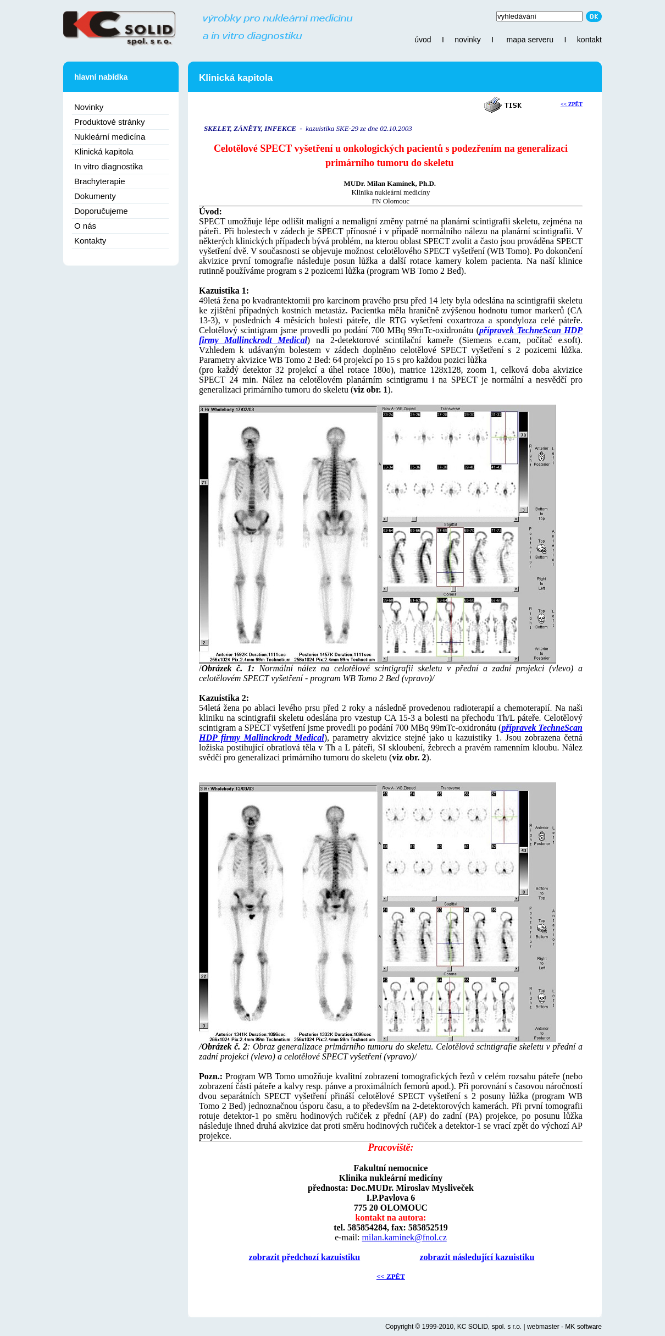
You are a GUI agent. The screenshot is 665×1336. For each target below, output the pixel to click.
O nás (85, 225)
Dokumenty (95, 196)
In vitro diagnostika (108, 166)
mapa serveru (529, 39)
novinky (467, 39)
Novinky (88, 107)
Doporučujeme (101, 211)
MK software (583, 1327)
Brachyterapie (99, 181)
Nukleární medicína (109, 136)
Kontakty (90, 240)
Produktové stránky (109, 121)
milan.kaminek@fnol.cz (404, 1237)
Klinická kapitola (104, 151)
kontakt (589, 39)
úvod (422, 39)
